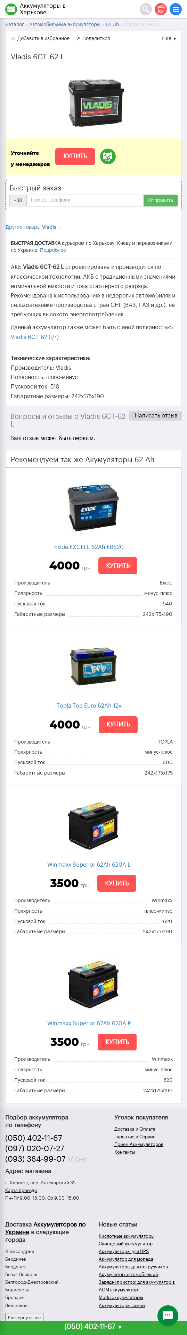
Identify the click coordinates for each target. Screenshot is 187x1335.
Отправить (160, 200)
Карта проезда (21, 1190)
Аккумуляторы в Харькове (43, 9)
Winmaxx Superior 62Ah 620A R (89, 1023)
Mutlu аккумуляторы (121, 1297)
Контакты (124, 1152)
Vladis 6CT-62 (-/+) (35, 337)
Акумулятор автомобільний (128, 1274)
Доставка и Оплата (134, 1129)
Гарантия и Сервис (134, 1136)
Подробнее (53, 250)
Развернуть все (24, 1317)
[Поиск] (146, 9)
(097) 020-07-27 (34, 1149)
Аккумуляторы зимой (122, 1305)
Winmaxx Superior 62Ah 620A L (89, 865)
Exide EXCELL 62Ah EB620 (89, 547)
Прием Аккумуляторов (138, 1144)
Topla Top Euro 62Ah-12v (89, 706)
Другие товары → (34, 227)
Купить (75, 156)
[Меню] (176, 9)
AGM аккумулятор (118, 1290)
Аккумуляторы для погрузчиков (133, 1267)
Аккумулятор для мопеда (126, 1259)
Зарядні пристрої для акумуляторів (137, 1282)
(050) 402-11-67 (33, 1138)
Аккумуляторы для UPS (124, 1251)
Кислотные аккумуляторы (126, 1236)
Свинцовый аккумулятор (126, 1244)
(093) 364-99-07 (35, 1159)
